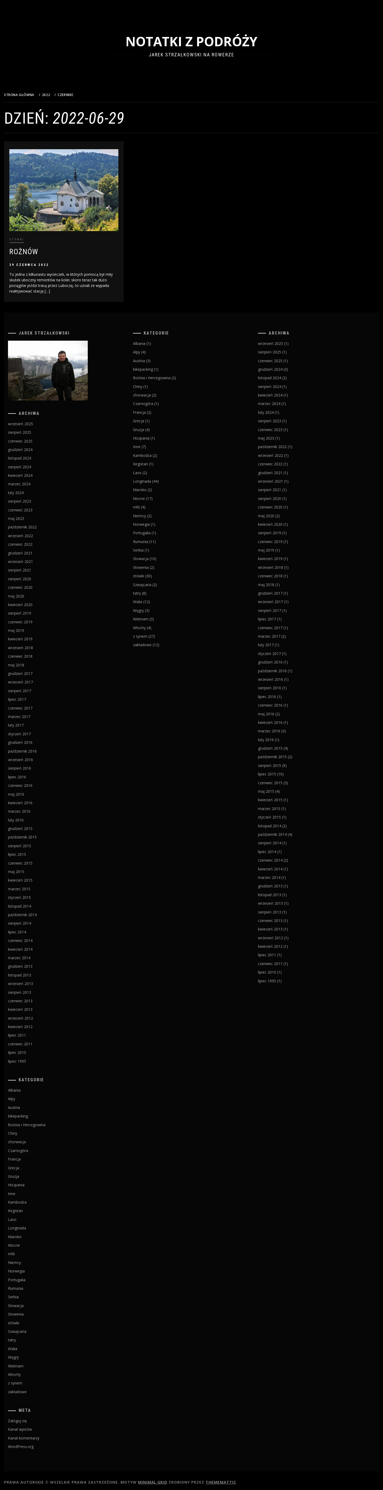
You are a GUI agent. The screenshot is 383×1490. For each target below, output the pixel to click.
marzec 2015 (32, 885)
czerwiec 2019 (33, 618)
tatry (25, 1336)
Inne (25, 1190)
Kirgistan (28, 1207)
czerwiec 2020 (33, 584)
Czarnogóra (31, 1147)
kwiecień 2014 (33, 945)
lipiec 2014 (30, 928)
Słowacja (29, 1302)
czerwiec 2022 (33, 541)
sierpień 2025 (32, 429)
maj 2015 (29, 868)
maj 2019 (29, 627)
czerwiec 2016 (33, 782)
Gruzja (26, 1172)
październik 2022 (35, 523)
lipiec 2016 (30, 773)
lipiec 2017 (30, 696)
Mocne (27, 1242)
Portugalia (30, 1276)
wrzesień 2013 (33, 980)
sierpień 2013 (32, 988)
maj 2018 (29, 661)
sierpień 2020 (32, 575)
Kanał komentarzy (37, 1434)
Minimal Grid (166, 1478)
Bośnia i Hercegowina (40, 1121)
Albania (27, 1087)
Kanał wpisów (33, 1426)
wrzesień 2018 (33, 644)
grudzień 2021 (33, 549)
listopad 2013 (32, 971)
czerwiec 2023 (33, 506)
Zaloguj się (30, 1417)
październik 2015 (35, 833)
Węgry (26, 1354)
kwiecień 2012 (33, 1023)
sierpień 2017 (32, 687)
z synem (28, 1379)
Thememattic (234, 1478)
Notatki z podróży (198, 41)
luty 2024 (29, 489)
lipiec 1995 (30, 1057)
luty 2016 (29, 816)
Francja (27, 1155)
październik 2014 (35, 911)
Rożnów (37, 248)
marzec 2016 (32, 808)
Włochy (27, 1371)
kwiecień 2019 (33, 635)
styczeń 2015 (32, 894)
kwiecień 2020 (33, 601)
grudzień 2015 (33, 825)
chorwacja (30, 1138)
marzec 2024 (32, 480)
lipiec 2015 (30, 851)
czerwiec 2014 (33, 937)
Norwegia (29, 1267)
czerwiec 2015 (33, 859)
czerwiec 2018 (33, 653)
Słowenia (29, 1310)
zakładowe (30, 1388)
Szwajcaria (30, 1327)
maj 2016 (29, 790)
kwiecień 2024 (33, 472)
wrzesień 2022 (33, 532)
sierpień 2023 (32, 497)
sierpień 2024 (32, 463)
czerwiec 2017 (33, 704)
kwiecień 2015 (33, 876)
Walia (26, 1345)
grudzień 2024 (33, 446)
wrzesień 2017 (33, 678)
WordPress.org (34, 1443)
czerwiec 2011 (33, 1040)
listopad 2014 (32, 902)
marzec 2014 (32, 954)
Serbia (26, 1293)
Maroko (28, 1233)
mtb (24, 1250)
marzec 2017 (32, 713)
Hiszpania (29, 1181)
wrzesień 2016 (33, 756)
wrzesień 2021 (33, 558)
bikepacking (31, 1112)
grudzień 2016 (33, 739)
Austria (27, 1104)
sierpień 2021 (32, 566)
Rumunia (28, 1285)
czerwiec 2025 (33, 437)
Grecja (26, 1164)
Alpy (24, 1095)
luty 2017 (29, 721)
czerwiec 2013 (33, 997)
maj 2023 (29, 515)
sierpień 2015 (32, 842)
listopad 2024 (32, 454)
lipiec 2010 (30, 1049)
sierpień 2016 (32, 764)
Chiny (26, 1129)
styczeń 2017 (32, 730)
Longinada (30, 1224)
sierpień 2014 (32, 920)
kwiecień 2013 (33, 1006)
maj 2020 (29, 592)
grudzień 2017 (33, 670)
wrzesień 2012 (33, 1014)
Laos (25, 1215)
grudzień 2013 (33, 963)
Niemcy (27, 1259)
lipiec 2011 (30, 1031)
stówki (30, 236)
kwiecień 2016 (33, 799)
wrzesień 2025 (33, 420)
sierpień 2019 (32, 609)
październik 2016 (35, 747)
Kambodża (30, 1198)
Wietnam (29, 1362)
